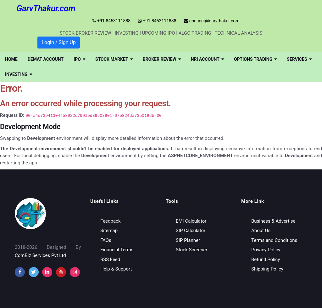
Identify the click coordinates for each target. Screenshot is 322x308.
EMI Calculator (191, 221)
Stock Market (114, 59)
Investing (18, 74)
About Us (260, 230)
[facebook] (20, 272)
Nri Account (207, 59)
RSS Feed (110, 259)
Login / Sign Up (59, 42)
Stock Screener (191, 250)
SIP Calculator (190, 230)
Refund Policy (265, 259)
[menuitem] (11, 59)
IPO (79, 59)
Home (11, 59)
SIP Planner (188, 240)
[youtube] (61, 272)
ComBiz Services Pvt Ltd (40, 255)
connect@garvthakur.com (211, 20)
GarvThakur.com (45, 8)
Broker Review (162, 59)
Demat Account (46, 59)
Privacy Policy (265, 250)
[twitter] (34, 272)
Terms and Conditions (274, 240)
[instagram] (47, 272)
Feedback (110, 221)
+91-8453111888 (111, 20)
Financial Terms (117, 250)
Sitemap (109, 230)
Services (299, 59)
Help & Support (116, 269)
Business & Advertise (273, 221)
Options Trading (255, 59)
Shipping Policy (267, 269)
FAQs (105, 240)
